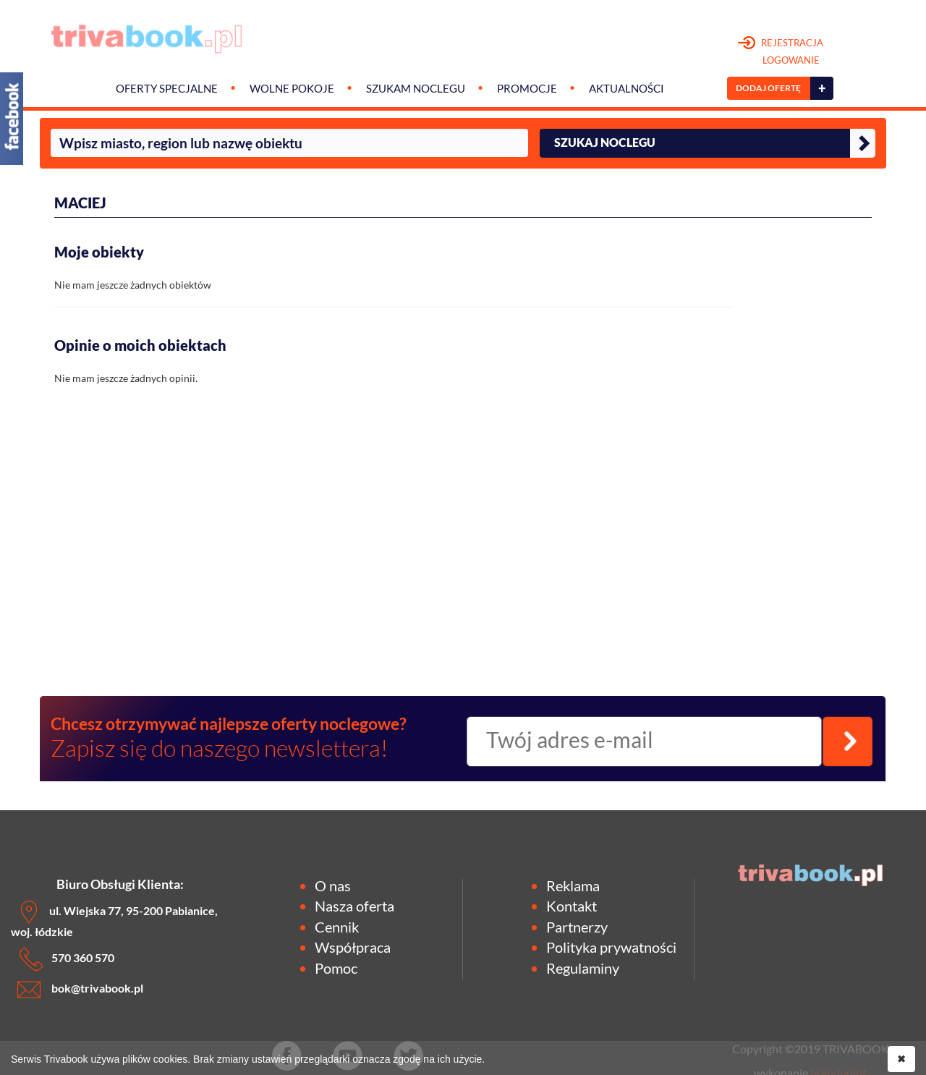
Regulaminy (582, 968)
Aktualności (626, 88)
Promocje (527, 88)
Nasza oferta (354, 905)
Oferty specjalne (167, 88)
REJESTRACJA (781, 52)
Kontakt (571, 905)
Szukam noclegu (415, 88)
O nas (333, 885)
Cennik (337, 926)
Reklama (573, 885)
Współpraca (353, 947)
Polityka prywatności (611, 947)
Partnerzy (577, 926)
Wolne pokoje (292, 88)
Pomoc (336, 968)
